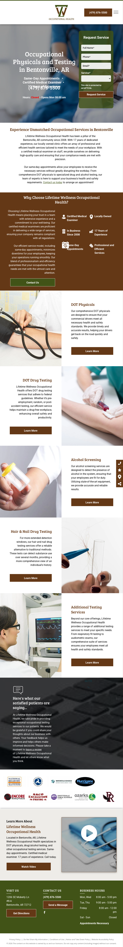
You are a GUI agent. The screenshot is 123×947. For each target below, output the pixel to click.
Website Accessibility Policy (103, 939)
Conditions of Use (57, 939)
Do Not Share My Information (36, 939)
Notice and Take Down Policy (78, 939)
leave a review (34, 749)
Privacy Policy (14, 939)
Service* (85, 72)
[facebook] (44, 912)
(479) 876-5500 (44, 88)
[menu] (116, 12)
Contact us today (52, 182)
